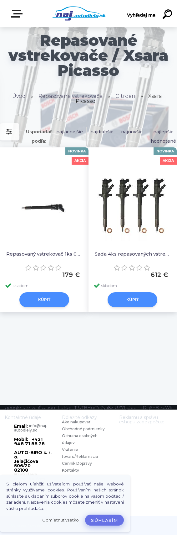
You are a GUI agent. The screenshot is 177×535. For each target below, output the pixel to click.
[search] (168, 15)
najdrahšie (102, 132)
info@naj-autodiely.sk (31, 427)
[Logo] (79, 13)
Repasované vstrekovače (70, 96)
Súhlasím (104, 520)
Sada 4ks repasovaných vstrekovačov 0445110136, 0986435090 (133, 254)
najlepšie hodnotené (163, 136)
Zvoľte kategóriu (18, 14)
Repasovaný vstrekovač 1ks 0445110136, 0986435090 (44, 254)
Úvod (19, 96)
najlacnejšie (69, 132)
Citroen (125, 96)
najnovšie (132, 132)
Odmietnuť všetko (60, 520)
